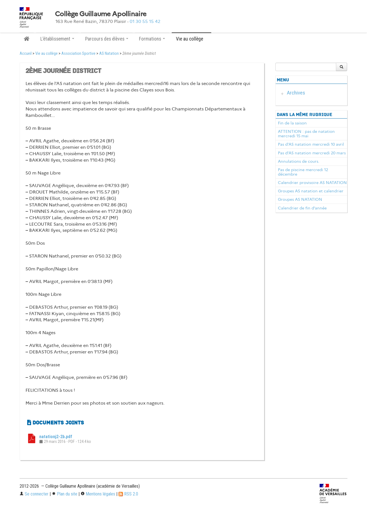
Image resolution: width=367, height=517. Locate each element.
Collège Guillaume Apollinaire (100, 14)
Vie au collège (46, 53)
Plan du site (64, 494)
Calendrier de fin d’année (302, 208)
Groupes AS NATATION (300, 199)
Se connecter (34, 494)
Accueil (26, 53)
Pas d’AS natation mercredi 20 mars (312, 152)
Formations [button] (152, 39)
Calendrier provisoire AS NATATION (312, 182)
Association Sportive (78, 53)
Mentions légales (98, 494)
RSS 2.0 (128, 494)
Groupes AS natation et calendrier (310, 190)
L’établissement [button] (57, 39)
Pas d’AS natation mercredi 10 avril (311, 144)
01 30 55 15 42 (145, 21)
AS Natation (109, 53)
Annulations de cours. (298, 161)
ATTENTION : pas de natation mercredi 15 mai (306, 133)
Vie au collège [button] (191, 39)
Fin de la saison (292, 123)
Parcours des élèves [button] (106, 39)
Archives (296, 92)
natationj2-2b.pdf (55, 436)
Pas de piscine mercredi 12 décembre (303, 172)
